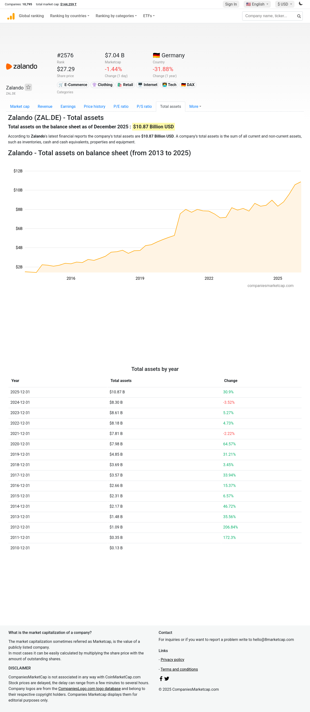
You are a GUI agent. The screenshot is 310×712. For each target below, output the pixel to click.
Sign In (231, 4)
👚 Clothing (102, 84)
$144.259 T (68, 4)
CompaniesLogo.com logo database (89, 688)
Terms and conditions (179, 669)
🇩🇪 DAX (187, 84)
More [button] (193, 106)
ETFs (147, 16)
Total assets (170, 106)
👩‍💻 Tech (169, 84)
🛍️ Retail (125, 84)
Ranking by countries (68, 16)
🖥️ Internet (147, 84)
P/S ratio (144, 106)
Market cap (20, 106)
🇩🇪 (169, 55)
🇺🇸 (255, 4)
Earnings (68, 106)
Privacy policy (172, 659)
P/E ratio (121, 106)
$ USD (283, 4)
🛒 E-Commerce (73, 84)
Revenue (45, 106)
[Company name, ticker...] (272, 16)
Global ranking (31, 16)
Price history (94, 106)
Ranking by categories (115, 16)
